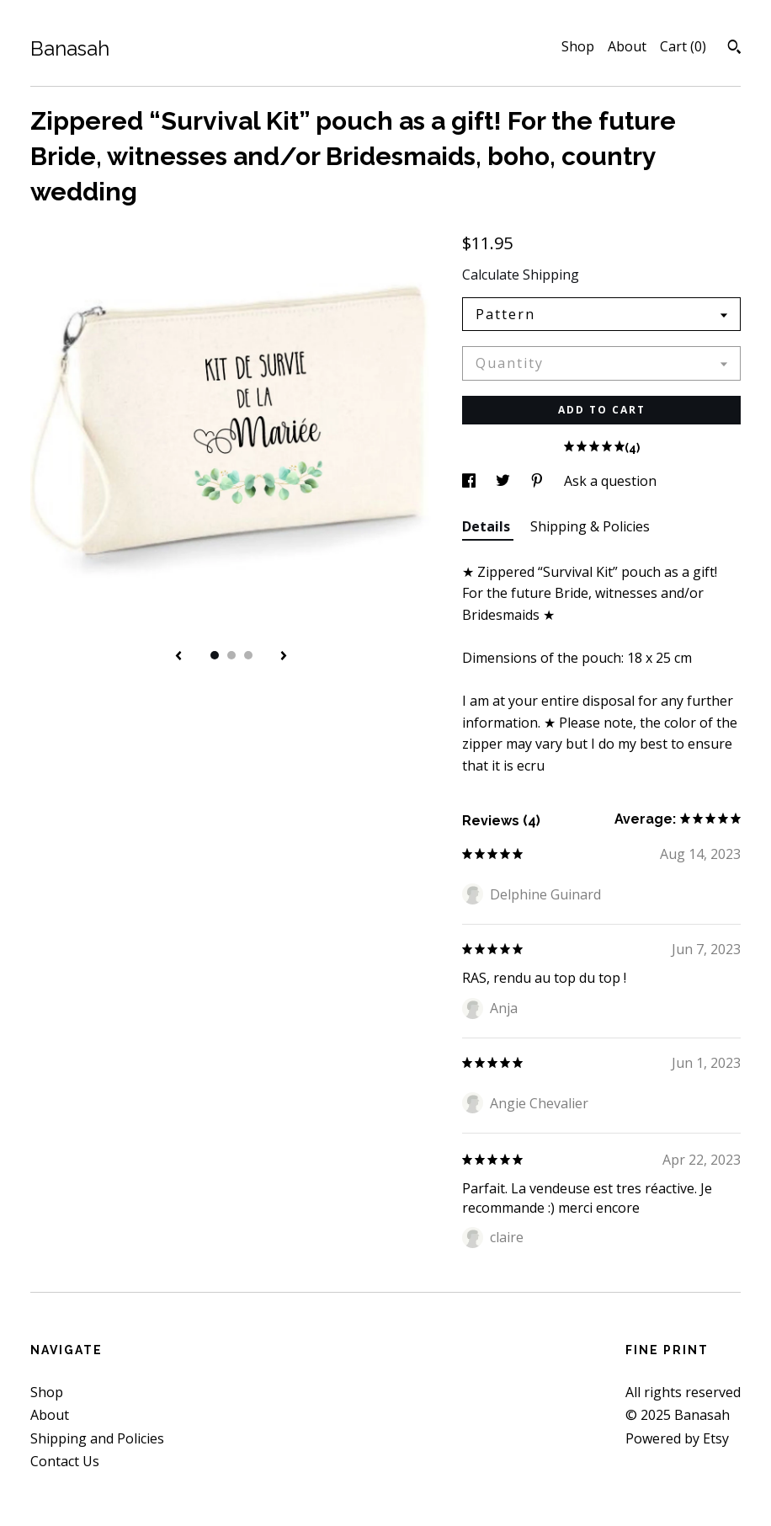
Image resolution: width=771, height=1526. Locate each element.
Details (487, 526)
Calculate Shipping (520, 274)
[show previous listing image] (178, 657)
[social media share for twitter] (504, 481)
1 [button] (214, 655)
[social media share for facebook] (470, 481)
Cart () (683, 46)
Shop (577, 46)
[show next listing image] (283, 657)
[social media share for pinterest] (538, 481)
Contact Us (64, 1461)
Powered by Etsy (677, 1438)
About (627, 46)
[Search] (734, 49)
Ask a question (610, 481)
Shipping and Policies (97, 1438)
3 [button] (248, 655)
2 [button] (231, 655)
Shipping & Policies (590, 526)
